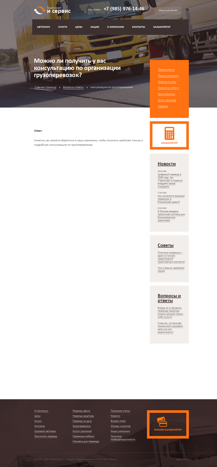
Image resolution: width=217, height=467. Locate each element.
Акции (95, 27)
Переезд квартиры (168, 75)
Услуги (62, 27)
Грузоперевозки (166, 94)
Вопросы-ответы (73, 87)
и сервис (59, 9)
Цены (78, 27)
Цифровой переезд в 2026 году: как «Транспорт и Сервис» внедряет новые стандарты (170, 180)
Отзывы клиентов (121, 426)
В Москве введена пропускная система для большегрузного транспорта (171, 216)
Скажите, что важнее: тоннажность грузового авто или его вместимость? (170, 328)
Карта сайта (183, 459)
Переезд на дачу (167, 81)
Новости (115, 416)
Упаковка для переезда (86, 441)
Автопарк (43, 27)
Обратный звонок (168, 10)
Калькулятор (162, 27)
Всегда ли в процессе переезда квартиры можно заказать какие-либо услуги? (170, 312)
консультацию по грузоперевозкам (71, 145)
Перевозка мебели (168, 88)
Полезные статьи (120, 411)
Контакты (138, 27)
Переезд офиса (166, 69)
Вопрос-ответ (118, 421)
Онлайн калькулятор (168, 430)
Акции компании (120, 431)
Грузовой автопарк (45, 431)
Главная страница (45, 87)
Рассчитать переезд (45, 436)
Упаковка (163, 106)
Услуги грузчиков (167, 100)
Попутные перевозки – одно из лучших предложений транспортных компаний (171, 257)
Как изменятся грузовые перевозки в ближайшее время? (171, 199)
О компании (115, 27)
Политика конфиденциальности (123, 438)
